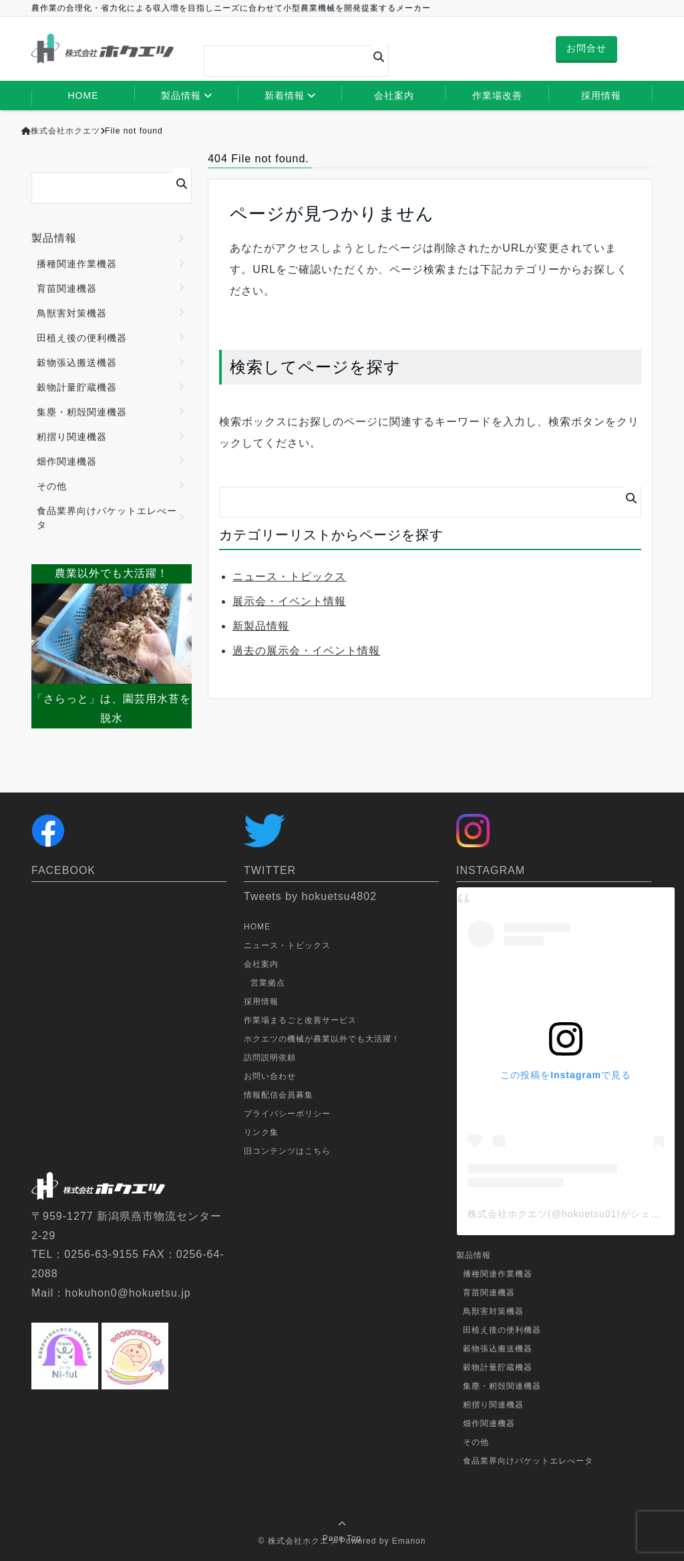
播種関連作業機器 (77, 263)
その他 (52, 486)
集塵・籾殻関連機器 (82, 412)
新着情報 (285, 95)
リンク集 (261, 1132)
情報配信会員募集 (278, 1095)
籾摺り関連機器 (72, 436)
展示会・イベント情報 (289, 601)
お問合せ (586, 48)
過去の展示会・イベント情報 (306, 650)
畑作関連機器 (67, 461)
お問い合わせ (270, 1076)
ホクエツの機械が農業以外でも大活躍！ (322, 1039)
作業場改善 (497, 95)
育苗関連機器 (67, 288)
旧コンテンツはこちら (287, 1151)
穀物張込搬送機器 (77, 362)
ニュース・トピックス (289, 576)
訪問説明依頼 (270, 1057)
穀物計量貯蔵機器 (77, 387)
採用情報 (601, 95)
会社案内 (394, 95)
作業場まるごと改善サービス (300, 1020)
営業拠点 (267, 982)
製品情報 (181, 95)
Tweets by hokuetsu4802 (310, 896)
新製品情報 (260, 626)
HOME (83, 95)
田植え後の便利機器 (82, 337)
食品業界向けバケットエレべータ (107, 517)
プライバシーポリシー (287, 1113)
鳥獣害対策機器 (72, 313)
